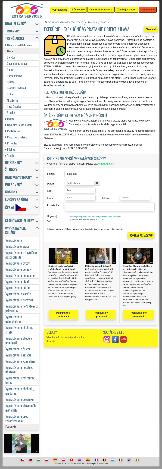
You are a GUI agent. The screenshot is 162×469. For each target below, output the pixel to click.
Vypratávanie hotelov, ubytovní (19, 369)
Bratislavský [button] (15, 23)
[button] (22, 221)
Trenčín (10, 155)
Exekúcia (10, 426)
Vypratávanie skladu (18, 354)
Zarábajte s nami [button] (126, 9)
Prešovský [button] (13, 184)
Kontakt (51, 341)
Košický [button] (11, 191)
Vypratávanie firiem (17, 348)
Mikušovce (12, 100)
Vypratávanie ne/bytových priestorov (21, 308)
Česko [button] (15, 207)
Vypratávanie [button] (59, 9)
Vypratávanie (13, 240)
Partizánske (12, 131)
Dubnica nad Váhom (17, 63)
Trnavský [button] (12, 30)
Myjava (10, 118)
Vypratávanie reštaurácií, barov (21, 380)
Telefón (106, 198)
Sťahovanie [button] (78, 9)
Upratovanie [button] (148, 9)
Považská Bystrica (16, 137)
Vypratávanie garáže (18, 293)
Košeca (11, 81)
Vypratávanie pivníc (17, 281)
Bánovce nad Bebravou (18, 45)
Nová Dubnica (14, 106)
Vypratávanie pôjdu (17, 287)
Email (50, 198)
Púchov (10, 149)
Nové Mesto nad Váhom (18, 124)
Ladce (10, 94)
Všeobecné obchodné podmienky (65, 337)
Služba (51, 173)
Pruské (11, 112)
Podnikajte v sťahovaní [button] (63, 314)
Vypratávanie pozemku (19, 399)
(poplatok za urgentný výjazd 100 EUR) (87, 220)
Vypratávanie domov (18, 269)
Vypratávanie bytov (17, 263)
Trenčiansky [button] (15, 38)
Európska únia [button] (16, 199)
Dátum (51, 183)
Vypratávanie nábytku (19, 299)
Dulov (10, 69)
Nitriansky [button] (13, 162)
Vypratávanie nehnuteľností (14, 319)
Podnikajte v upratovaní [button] (101, 314)
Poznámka (53, 205)
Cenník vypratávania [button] (100, 9)
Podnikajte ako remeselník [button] (138, 314)
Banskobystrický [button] (18, 177)
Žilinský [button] (11, 169)
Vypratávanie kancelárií (20, 361)
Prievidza (11, 143)
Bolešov (11, 57)
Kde (49, 190)
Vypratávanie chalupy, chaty (19, 330)
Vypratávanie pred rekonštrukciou (16, 418)
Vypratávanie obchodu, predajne (19, 391)
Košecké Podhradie (17, 88)
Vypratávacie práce (17, 246)
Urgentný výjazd (52, 218)
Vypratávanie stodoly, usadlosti (18, 340)
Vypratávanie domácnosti (21, 275)
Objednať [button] (151, 29)
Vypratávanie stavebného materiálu (21, 408)
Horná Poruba (14, 75)
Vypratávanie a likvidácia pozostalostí (21, 255)
